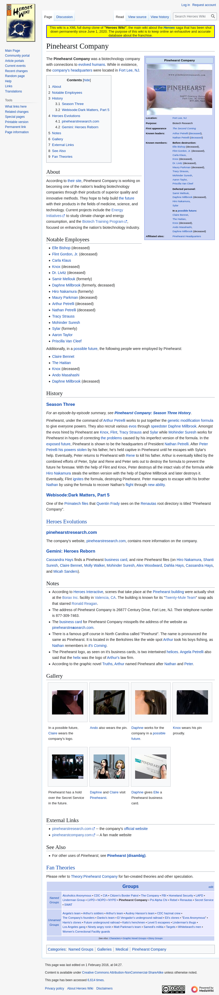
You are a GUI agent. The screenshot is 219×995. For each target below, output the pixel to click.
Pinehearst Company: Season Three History (152, 413)
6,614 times (96, 980)
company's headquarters (72, 70)
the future (126, 198)
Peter (188, 664)
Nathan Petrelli (180, 137)
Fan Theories (60, 867)
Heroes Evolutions (66, 521)
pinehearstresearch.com (71, 532)
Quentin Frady (108, 503)
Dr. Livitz (177, 163)
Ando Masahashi (182, 227)
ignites (78, 479)
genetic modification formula (190, 420)
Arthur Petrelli (180, 133)
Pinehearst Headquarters (186, 236)
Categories (57, 949)
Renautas (148, 503)
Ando (94, 728)
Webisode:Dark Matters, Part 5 (78, 495)
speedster (159, 426)
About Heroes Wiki (80, 988)
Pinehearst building (168, 592)
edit (211, 887)
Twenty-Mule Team (180, 597)
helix (77, 657)
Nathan (52, 485)
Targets (170, 926)
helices (172, 652)
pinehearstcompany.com (71, 835)
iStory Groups (155, 938)
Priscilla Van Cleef (182, 183)
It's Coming (97, 645)
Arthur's (113, 657)
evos (133, 426)
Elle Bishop (178, 146)
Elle (156, 792)
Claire (52, 733)
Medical (122, 949)
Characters (115, 938)
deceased (195, 133)
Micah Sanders (65, 571)
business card (116, 560)
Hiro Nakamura (181, 201)
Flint (113, 432)
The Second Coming (184, 128)
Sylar (175, 205)
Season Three (60, 404)
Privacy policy (54, 988)
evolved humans (91, 64)
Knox (175, 158)
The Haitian (179, 219)
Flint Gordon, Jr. (181, 150)
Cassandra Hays (59, 560)
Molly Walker (94, 565)
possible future (187, 210)
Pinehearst (98, 798)
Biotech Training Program (103, 221)
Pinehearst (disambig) (126, 855)
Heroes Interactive (88, 592)
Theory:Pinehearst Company (94, 876)
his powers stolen (73, 450)
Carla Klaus (179, 155)
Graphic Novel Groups (134, 938)
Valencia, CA (105, 597)
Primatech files (76, 503)
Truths (107, 664)
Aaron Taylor (179, 179)
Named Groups (80, 949)
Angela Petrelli (191, 652)
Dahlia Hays (174, 565)
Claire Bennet (180, 214)
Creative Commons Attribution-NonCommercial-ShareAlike (122, 972)
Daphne (137, 728)
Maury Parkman (181, 167)
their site (75, 181)
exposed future (58, 444)
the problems (111, 438)
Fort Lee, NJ (179, 117)
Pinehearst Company (149, 949)
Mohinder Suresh (182, 175)
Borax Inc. (70, 597)
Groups (130, 886)
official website (136, 829)
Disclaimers (104, 988)
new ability (156, 485)
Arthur (168, 639)
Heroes (169, 28)
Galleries (104, 949)
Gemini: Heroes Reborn (70, 551)
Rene (130, 455)
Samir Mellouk (180, 193)
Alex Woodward (149, 565)
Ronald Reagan (84, 603)
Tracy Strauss (180, 171)
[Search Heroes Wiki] (195, 16)
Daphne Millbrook (182, 197)
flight (130, 485)
